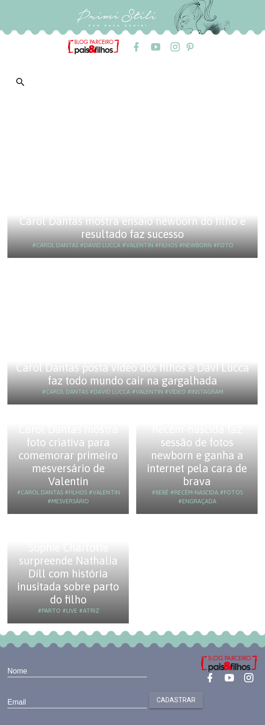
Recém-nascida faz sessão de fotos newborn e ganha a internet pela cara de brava (197, 455)
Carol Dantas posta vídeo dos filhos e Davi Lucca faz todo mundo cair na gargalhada (132, 374)
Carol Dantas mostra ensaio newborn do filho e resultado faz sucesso (132, 227)
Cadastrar (176, 700)
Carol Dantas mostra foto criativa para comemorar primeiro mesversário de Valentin (68, 455)
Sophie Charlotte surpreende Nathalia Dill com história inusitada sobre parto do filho (68, 573)
